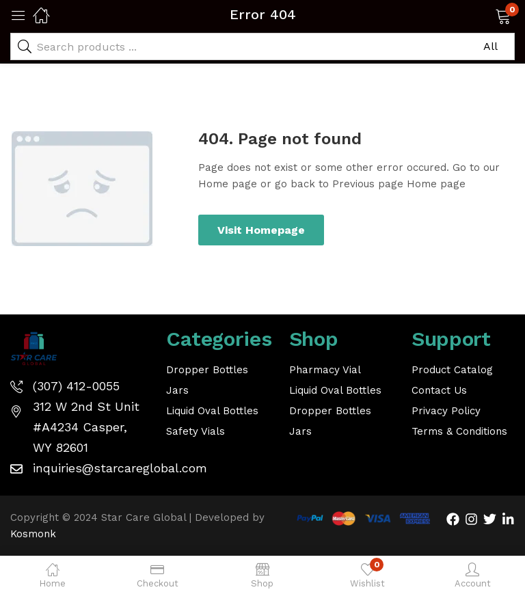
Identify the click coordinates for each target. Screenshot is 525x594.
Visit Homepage (261, 230)
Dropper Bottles (207, 370)
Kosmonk (33, 534)
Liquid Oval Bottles (212, 411)
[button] (485, 15)
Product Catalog (452, 370)
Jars (177, 390)
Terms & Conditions (459, 431)
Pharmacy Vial (325, 370)
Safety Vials (195, 431)
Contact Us (439, 390)
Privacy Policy (446, 411)
